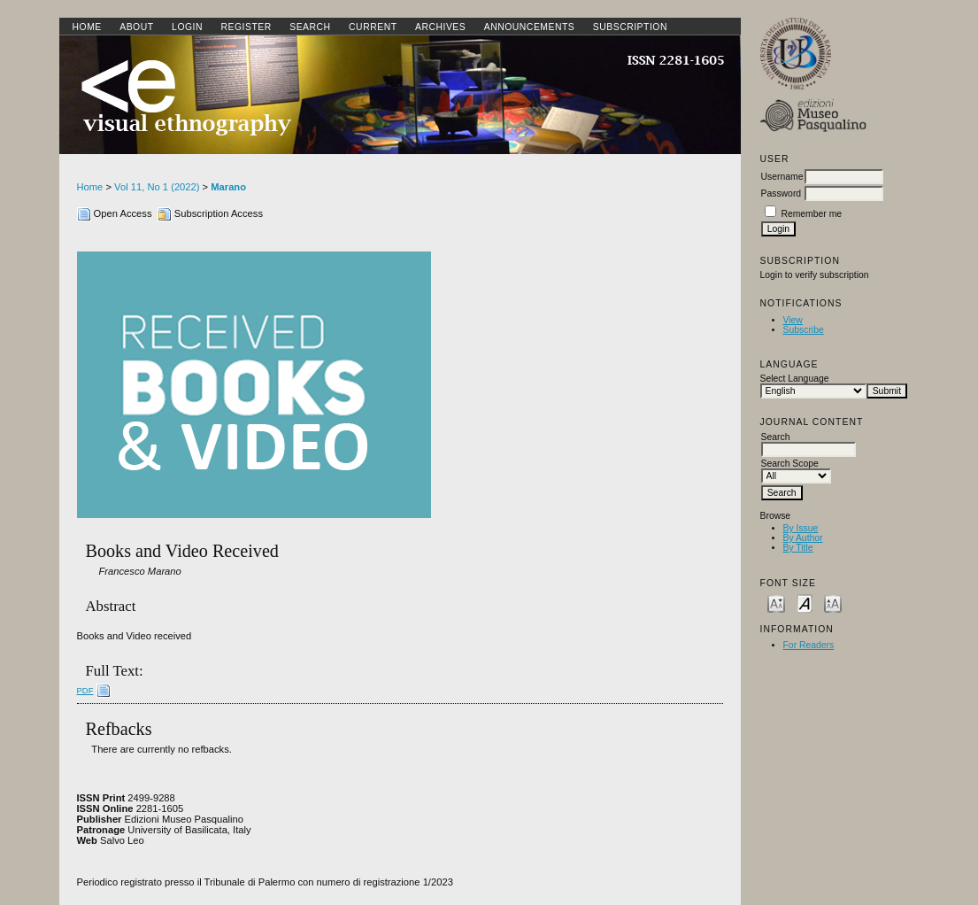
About (136, 27)
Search (309, 27)
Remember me (811, 214)
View (793, 320)
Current (373, 27)
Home (87, 27)
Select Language (794, 378)
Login (187, 27)
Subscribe (803, 330)
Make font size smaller (776, 602)
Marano (228, 187)
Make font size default (804, 602)
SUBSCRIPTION (630, 27)
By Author (803, 538)
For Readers (809, 645)
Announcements (529, 27)
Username (782, 177)
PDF (85, 690)
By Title (798, 548)
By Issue (801, 528)
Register (245, 27)
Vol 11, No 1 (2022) (156, 187)
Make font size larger (833, 602)
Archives (440, 27)
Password (781, 193)
